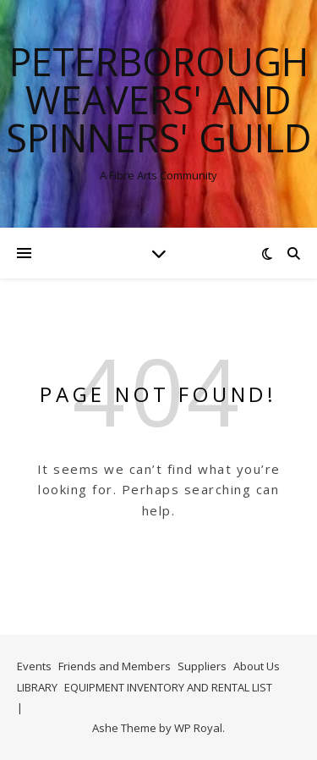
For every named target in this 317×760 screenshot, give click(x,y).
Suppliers (202, 666)
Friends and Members (114, 666)
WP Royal (198, 727)
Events (34, 666)
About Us (256, 666)
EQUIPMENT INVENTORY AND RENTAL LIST (168, 687)
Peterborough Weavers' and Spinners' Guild (159, 99)
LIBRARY (37, 687)
